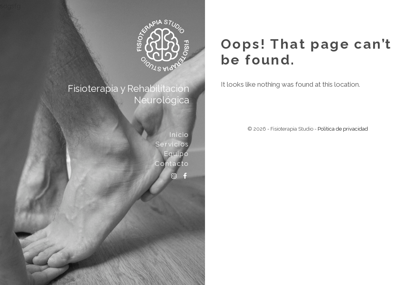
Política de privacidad (343, 129)
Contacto (172, 163)
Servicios (172, 144)
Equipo (176, 154)
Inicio (179, 135)
